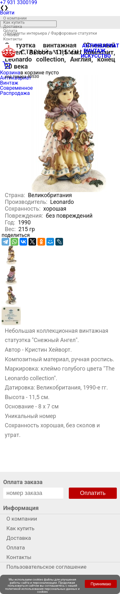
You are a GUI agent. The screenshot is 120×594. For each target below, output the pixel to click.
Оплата (10, 30)
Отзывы (11, 34)
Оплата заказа (23, 482)
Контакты (12, 39)
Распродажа (15, 93)
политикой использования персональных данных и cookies (42, 590)
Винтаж (9, 83)
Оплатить (93, 493)
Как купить (14, 22)
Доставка (12, 26)
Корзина (10, 73)
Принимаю (101, 583)
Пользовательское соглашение (46, 567)
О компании (15, 18)
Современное (16, 88)
